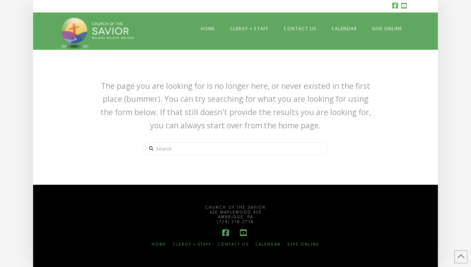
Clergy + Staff (192, 244)
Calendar (268, 244)
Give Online (303, 244)
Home (159, 244)
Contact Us (233, 244)
